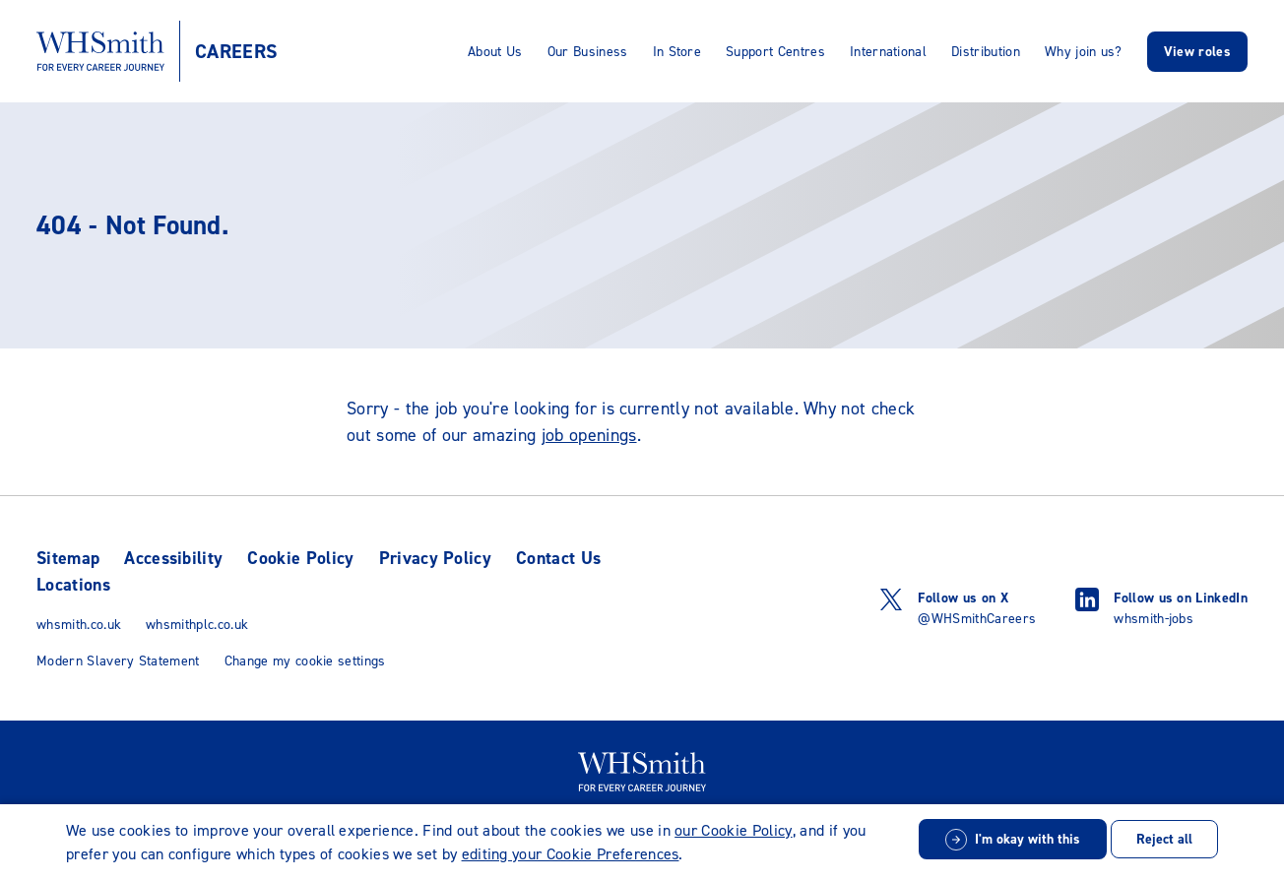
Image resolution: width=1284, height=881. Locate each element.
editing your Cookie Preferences (570, 854)
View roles (1197, 51)
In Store (677, 51)
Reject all (1164, 839)
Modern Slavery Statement (118, 661)
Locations (73, 585)
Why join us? (1084, 51)
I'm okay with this (1027, 839)
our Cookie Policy (733, 830)
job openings (589, 435)
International (888, 51)
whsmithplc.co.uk (197, 624)
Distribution (985, 51)
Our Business (587, 51)
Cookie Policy (300, 558)
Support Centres (775, 51)
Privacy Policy (435, 558)
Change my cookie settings (305, 661)
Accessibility (173, 558)
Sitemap (67, 558)
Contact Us (558, 558)
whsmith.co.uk (78, 624)
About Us (495, 51)
